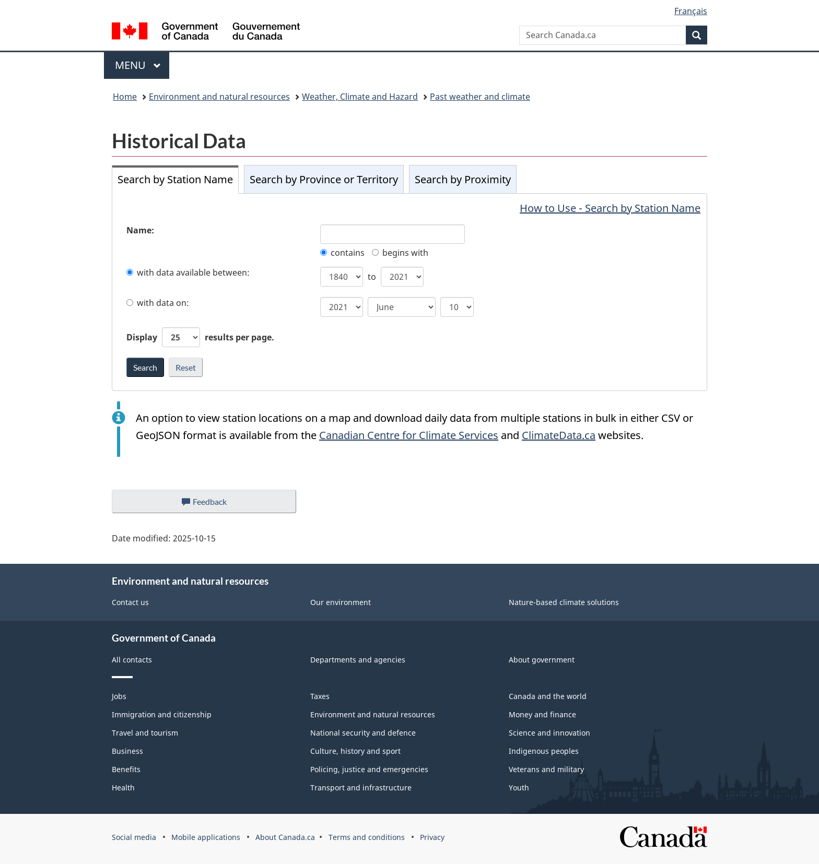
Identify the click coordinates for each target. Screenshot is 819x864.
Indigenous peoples (544, 751)
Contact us (130, 602)
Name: (140, 230)
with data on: (157, 303)
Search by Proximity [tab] (463, 179)
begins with (400, 252)
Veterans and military (546, 769)
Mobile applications (205, 837)
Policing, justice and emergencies (369, 769)
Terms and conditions (367, 837)
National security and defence (363, 733)
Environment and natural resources (219, 96)
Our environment (340, 602)
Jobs (119, 696)
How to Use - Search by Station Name (610, 208)
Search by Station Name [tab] (175, 179)
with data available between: (188, 272)
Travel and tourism (145, 733)
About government (542, 660)
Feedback (214, 504)
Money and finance (542, 714)
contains (342, 252)
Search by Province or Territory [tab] (324, 179)
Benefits (126, 769)
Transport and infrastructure (361, 787)
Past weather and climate (480, 96)
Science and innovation (549, 733)
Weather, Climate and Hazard (360, 96)
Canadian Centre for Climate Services (408, 435)
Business (127, 751)
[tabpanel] (409, 292)
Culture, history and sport (355, 751)
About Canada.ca (285, 837)
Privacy (432, 837)
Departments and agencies (357, 660)
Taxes (320, 696)
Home (125, 96)
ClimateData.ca (558, 435)
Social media (134, 837)
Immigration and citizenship (162, 714)
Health (123, 787)
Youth (519, 787)
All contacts (132, 660)
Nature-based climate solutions (564, 602)
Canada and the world (548, 696)
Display (200, 337)
